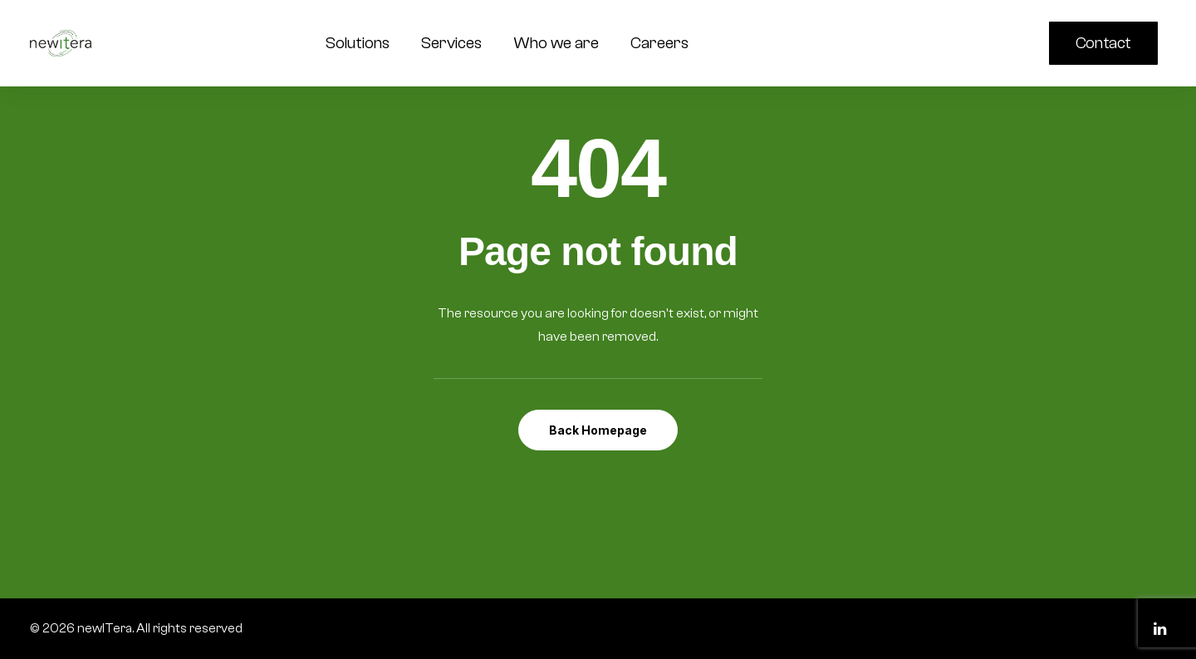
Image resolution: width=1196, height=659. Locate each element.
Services (451, 42)
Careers (659, 42)
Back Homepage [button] (598, 430)
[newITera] (60, 43)
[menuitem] (1107, 43)
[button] (973, 43)
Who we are (556, 42)
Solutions (358, 42)
